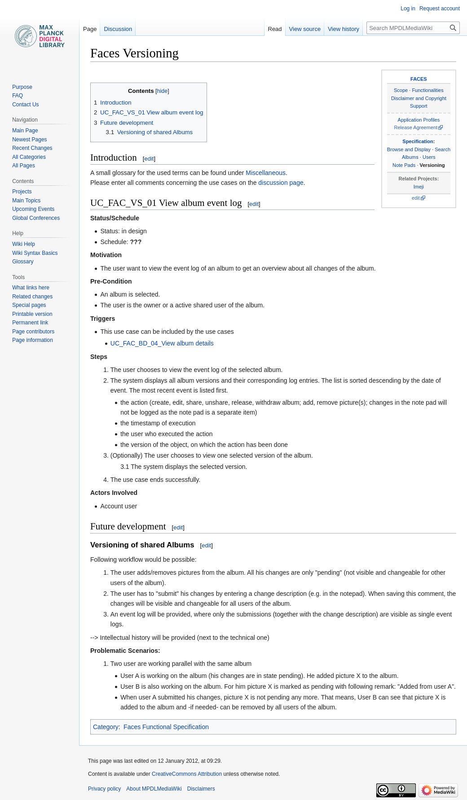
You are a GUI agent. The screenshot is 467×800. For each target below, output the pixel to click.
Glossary (22, 261)
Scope (401, 90)
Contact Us (25, 104)
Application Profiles (419, 119)
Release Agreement (416, 127)
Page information (32, 340)
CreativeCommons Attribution (187, 774)
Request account (439, 8)
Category (106, 726)
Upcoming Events (33, 209)
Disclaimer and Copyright (418, 98)
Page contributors (33, 331)
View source (305, 29)
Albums (410, 157)
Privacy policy (104, 789)
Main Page (25, 130)
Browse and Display (409, 149)
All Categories (29, 157)
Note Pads (403, 165)
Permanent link (30, 322)
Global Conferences (36, 218)
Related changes (32, 296)
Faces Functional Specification (166, 726)
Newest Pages (29, 139)
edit (416, 198)
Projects (21, 191)
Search (442, 149)
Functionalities (427, 90)
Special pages (29, 305)
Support (418, 106)
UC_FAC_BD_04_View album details (162, 343)
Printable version (32, 314)
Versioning (432, 165)
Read (275, 29)
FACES (418, 79)
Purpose (22, 87)
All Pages (23, 165)
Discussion (118, 29)
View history (343, 29)
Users (429, 157)
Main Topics (26, 200)
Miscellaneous (266, 172)
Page (90, 29)
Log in (408, 8)
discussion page (280, 182)
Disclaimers (201, 789)
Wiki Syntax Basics (34, 253)
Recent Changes (32, 148)
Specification (417, 141)
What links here (30, 287)
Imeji (419, 186)
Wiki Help (23, 244)
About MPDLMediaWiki (153, 789)
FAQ (17, 95)
